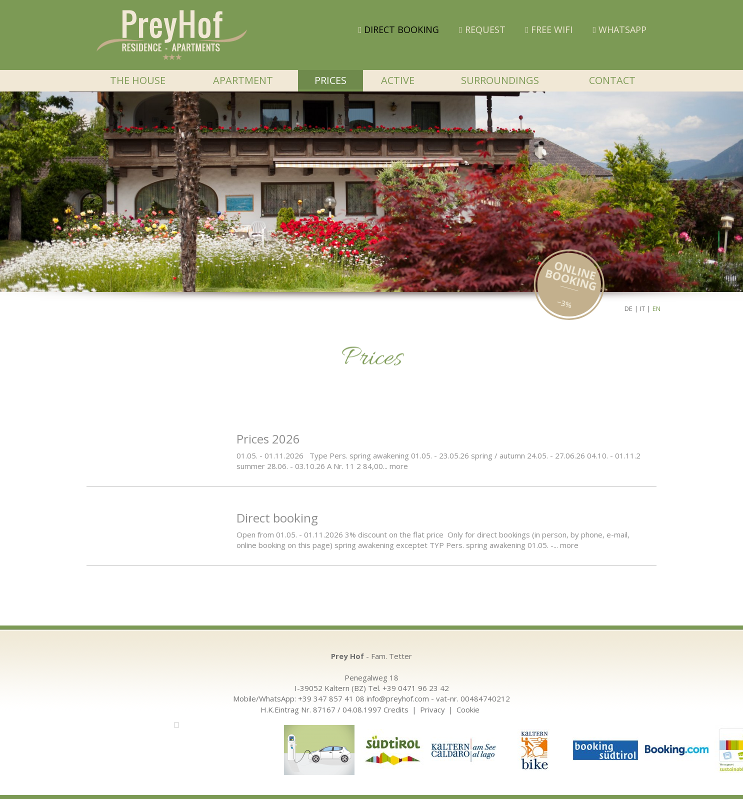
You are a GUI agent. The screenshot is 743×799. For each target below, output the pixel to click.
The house (138, 80)
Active (397, 80)
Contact (612, 80)
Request (482, 30)
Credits (396, 709)
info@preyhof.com (397, 699)
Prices (330, 80)
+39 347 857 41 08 (331, 699)
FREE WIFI (549, 30)
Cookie (468, 709)
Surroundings (500, 80)
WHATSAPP (619, 30)
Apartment (243, 80)
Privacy (432, 709)
